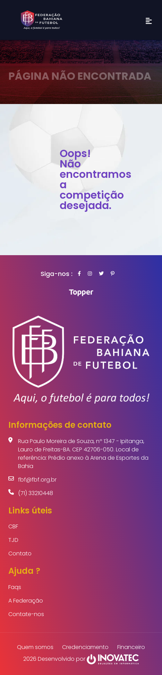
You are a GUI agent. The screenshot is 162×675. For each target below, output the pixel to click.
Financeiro (131, 647)
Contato (20, 553)
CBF (13, 526)
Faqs (14, 587)
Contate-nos (26, 614)
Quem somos (35, 647)
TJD (13, 540)
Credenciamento (85, 647)
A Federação (25, 601)
